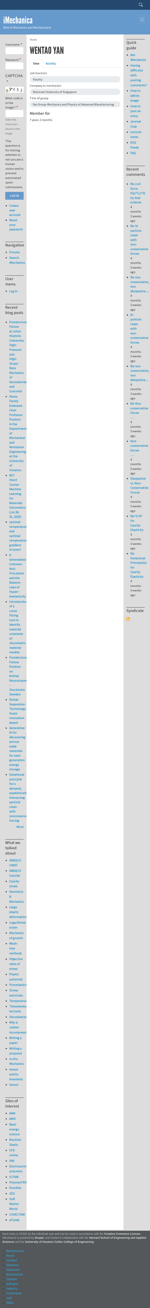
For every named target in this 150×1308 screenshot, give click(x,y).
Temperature (16, 1001)
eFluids (14, 1220)
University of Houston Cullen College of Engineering (59, 1241)
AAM (12, 1113)
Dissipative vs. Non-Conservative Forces (139, 485)
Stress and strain (16, 992)
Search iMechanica (16, 260)
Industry (11, 1288)
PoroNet (15, 1188)
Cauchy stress (14, 883)
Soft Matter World (14, 1204)
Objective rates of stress (16, 964)
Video (9, 1302)
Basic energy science (14, 1129)
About (10, 1255)
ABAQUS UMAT (15, 862)
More (20, 827)
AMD (12, 1119)
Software (12, 1284)
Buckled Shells (15, 1142)
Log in (13, 291)
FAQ (133, 153)
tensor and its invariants (16, 1074)
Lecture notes (135, 134)
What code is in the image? (14, 102)
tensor (13, 1084)
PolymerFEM (16, 1182)
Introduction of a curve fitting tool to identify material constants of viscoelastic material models (18, 626)
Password (11, 60)
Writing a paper (15, 1040)
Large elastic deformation (16, 912)
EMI (11, 1161)
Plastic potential (15, 976)
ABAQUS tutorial (15, 873)
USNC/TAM (16, 1214)
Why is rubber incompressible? (16, 1027)
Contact (11, 1260)
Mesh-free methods (15, 948)
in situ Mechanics (16, 1061)
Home (33, 40)
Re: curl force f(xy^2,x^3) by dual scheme (137, 193)
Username (12, 44)
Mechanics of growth (16, 935)
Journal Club (135, 123)
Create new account (15, 210)
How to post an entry (135, 111)
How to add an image (135, 95)
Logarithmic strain (16, 925)
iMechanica (18, 20)
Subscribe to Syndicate (127, 618)
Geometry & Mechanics (16, 896)
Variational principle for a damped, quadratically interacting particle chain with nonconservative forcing (20, 797)
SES (12, 1193)
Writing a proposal (15, 1050)
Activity (51, 63)
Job (8, 1298)
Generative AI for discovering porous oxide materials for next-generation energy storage (17, 749)
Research (12, 1265)
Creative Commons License (122, 1233)
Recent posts (15, 1251)
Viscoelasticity (16, 1017)
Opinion (11, 1279)
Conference (14, 1293)
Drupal (39, 1237)
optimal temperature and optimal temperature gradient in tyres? (18, 536)
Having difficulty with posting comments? (137, 75)
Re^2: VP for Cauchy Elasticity (136, 523)
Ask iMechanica (137, 57)
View (36, 63)
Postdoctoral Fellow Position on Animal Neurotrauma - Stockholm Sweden (18, 675)
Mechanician (14, 1274)
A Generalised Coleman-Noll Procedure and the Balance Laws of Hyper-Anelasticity (17, 575)
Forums (14, 252)
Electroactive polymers (16, 1168)
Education (13, 1270)
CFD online (13, 1152)
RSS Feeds (134, 145)
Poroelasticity (16, 985)
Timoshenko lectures (16, 1008)
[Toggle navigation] (142, 19)
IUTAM (14, 1177)
